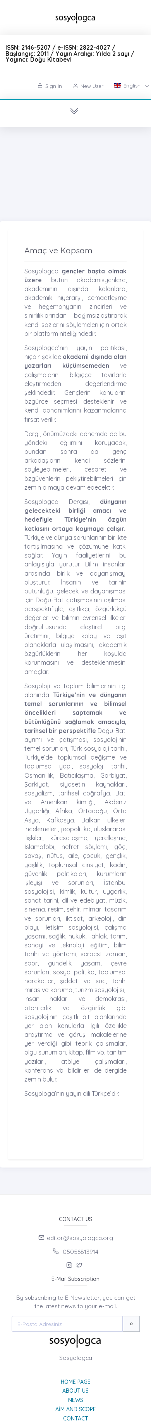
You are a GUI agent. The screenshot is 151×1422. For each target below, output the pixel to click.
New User (88, 86)
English (128, 86)
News (75, 1400)
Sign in (50, 86)
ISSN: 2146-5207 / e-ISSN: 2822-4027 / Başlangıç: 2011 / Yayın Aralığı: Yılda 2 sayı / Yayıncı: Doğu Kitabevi (69, 53)
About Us (75, 1390)
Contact (75, 1418)
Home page (76, 1381)
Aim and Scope (75, 1409)
